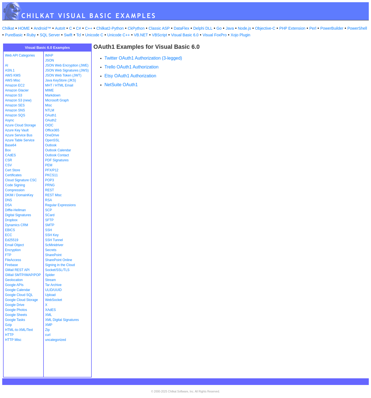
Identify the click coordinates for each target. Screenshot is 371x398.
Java (230, 28)
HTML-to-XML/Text (19, 330)
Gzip (8, 325)
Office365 (52, 130)
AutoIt (60, 28)
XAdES (50, 310)
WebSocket (53, 300)
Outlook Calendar (58, 150)
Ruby (31, 35)
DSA (8, 205)
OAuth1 (51, 115)
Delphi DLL (202, 28)
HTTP (9, 335)
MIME (49, 90)
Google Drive (14, 305)
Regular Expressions (60, 205)
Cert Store (12, 170)
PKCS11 (51, 175)
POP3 (49, 180)
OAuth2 (51, 120)
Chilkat (8, 28)
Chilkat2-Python (110, 28)
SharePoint (53, 255)
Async (9, 120)
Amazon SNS (15, 110)
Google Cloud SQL (19, 295)
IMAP (49, 55)
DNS (8, 200)
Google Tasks (15, 320)
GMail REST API (17, 270)
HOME (24, 28)
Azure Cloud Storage (20, 125)
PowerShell (357, 28)
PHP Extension (292, 28)
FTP (8, 255)
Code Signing (15, 185)
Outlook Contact (57, 155)
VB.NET (141, 35)
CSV (8, 165)
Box (8, 150)
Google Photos (16, 310)
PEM (48, 165)
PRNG (50, 185)
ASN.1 (10, 70)
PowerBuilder (331, 28)
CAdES (10, 155)
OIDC (49, 125)
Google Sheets (16, 315)
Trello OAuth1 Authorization (131, 67)
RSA (48, 200)
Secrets (51, 250)
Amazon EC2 (15, 85)
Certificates (13, 175)
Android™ (42, 28)
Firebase (11, 265)
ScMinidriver (54, 245)
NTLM (49, 110)
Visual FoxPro (215, 35)
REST (49, 190)
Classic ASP (159, 28)
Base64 (10, 145)
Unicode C (94, 35)
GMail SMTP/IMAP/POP (23, 275)
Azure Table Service (20, 140)
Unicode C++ (118, 35)
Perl (312, 28)
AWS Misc (12, 80)
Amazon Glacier (17, 90)
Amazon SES (15, 105)
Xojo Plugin (240, 35)
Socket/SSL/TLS (57, 270)
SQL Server (50, 35)
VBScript (159, 35)
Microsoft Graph (57, 100)
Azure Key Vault (17, 130)
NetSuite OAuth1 (121, 84)
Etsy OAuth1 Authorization (130, 75)
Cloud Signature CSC (21, 180)
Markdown (52, 95)
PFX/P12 (51, 170)
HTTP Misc (13, 340)
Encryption (13, 250)
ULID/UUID (53, 290)
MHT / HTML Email (59, 85)
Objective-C (265, 28)
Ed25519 (11, 240)
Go (219, 28)
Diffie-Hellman (15, 210)
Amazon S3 (13, 95)
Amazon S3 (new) (18, 100)
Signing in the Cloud (60, 265)
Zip (47, 330)
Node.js (244, 28)
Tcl (78, 35)
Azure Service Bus (18, 135)
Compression (15, 190)
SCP (48, 210)
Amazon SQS (15, 115)
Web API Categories (20, 55)
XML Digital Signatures (62, 320)
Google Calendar (17, 290)
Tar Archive (53, 285)
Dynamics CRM (16, 225)
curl (47, 335)
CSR (8, 160)
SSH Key (52, 235)
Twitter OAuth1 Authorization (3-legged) (143, 58)
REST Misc (53, 195)
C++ (88, 28)
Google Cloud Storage (21, 300)
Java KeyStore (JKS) (60, 80)
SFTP (49, 220)
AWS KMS (13, 75)
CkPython (136, 28)
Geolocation (14, 280)
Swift (68, 35)
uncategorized (55, 340)
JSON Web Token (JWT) (63, 75)
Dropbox (11, 220)
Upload (50, 295)
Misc (48, 105)
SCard (50, 215)
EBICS (10, 230)
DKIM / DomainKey (19, 195)
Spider (50, 275)
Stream (50, 280)
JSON (49, 60)
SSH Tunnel (54, 240)
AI (6, 65)
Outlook (51, 145)
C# (78, 28)
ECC (8, 235)
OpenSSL (52, 140)
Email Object (14, 245)
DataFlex (181, 28)
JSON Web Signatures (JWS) (67, 70)
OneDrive (52, 135)
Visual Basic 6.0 (184, 35)
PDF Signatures (57, 160)
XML (48, 315)
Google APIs (14, 285)
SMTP (49, 225)
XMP (48, 325)
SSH (48, 230)
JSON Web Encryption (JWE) (66, 65)
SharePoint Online (58, 260)
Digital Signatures (18, 215)
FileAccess (13, 260)
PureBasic (14, 35)
